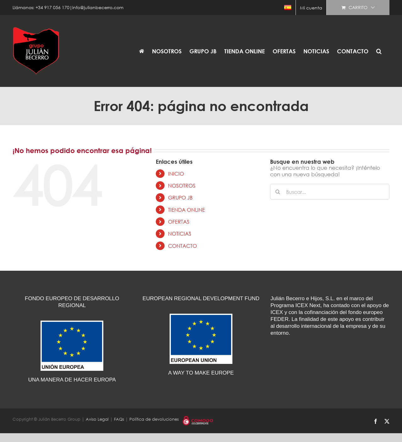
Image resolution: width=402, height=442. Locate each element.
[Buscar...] (329, 192)
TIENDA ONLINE (186, 209)
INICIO (176, 173)
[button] (379, 51)
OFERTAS (178, 221)
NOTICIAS (179, 233)
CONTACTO (182, 245)
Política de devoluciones (154, 419)
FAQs (119, 419)
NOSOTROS (181, 185)
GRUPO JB (180, 197)
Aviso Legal (97, 419)
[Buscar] (278, 192)
